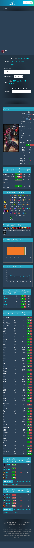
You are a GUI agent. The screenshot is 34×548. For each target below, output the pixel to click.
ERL (26, 88)
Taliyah (6, 506)
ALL (12, 59)
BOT (10, 84)
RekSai (6, 464)
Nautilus (7, 478)
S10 (27, 59)
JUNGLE (19, 81)
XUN (4, 296)
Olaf (5, 472)
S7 (19, 59)
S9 (24, 59)
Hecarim (7, 500)
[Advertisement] (16, 29)
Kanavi (5, 304)
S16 (12, 64)
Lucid (5, 307)
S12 (16, 62)
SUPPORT (16, 84)
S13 (19, 62)
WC (20, 88)
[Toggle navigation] (6, 8)
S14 (22, 62)
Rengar (6, 497)
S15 (26, 62)
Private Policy (20, 525)
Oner (4, 301)
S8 (21, 59)
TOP (14, 81)
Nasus (6, 503)
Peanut (5, 299)
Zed (5, 475)
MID (25, 81)
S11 (12, 62)
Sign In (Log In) (28, 3)
